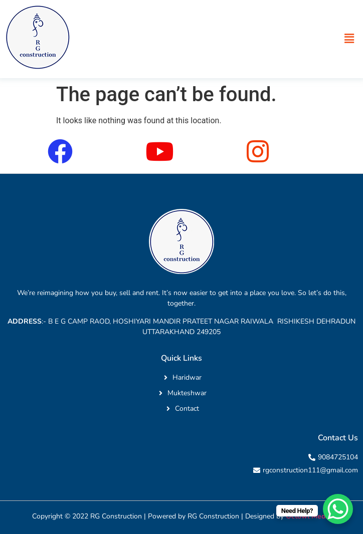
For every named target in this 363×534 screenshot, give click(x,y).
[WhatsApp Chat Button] (338, 509)
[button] (349, 38)
